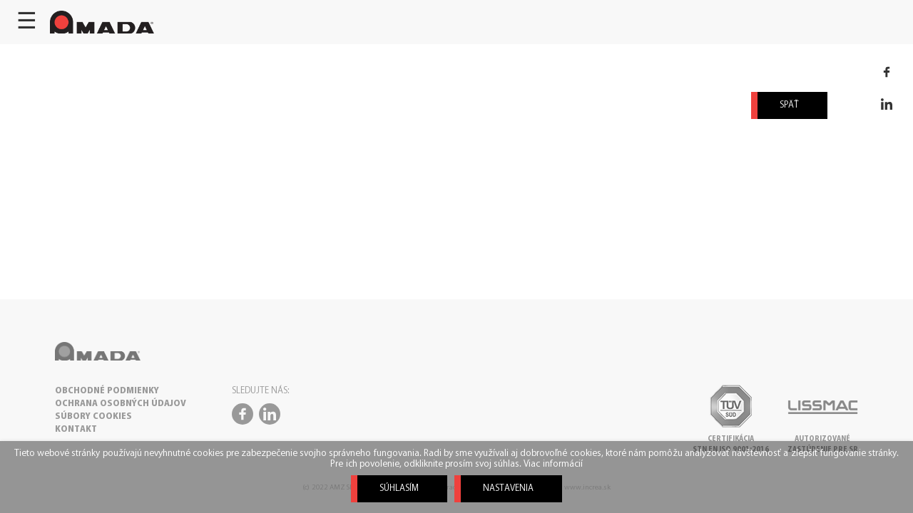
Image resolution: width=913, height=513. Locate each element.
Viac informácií (553, 464)
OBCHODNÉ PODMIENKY (107, 390)
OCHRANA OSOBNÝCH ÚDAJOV (120, 403)
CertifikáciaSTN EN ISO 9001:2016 (731, 439)
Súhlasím (399, 488)
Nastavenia (508, 488)
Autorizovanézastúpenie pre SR (822, 439)
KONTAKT (76, 429)
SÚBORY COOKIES (93, 416)
